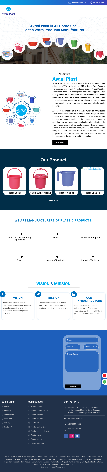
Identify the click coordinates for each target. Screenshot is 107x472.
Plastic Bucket (36, 407)
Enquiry (7, 423)
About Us (7, 411)
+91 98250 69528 (97, 2)
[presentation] (81, 379)
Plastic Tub (35, 423)
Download (8, 419)
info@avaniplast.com (77, 2)
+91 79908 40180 (74, 428)
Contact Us (8, 427)
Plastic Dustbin (36, 439)
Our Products (9, 415)
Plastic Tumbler (37, 415)
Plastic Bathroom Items (40, 431)
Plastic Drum (36, 435)
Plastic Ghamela (37, 419)
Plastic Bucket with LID (39, 411)
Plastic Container (37, 443)
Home (6, 407)
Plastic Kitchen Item (38, 427)
